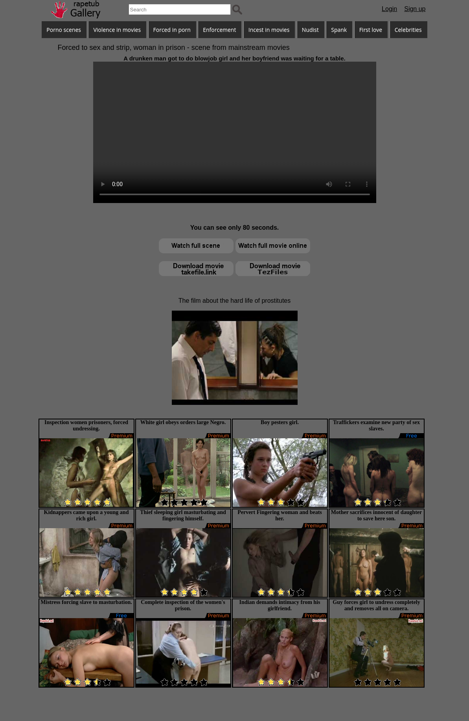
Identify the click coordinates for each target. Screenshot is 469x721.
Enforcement (219, 29)
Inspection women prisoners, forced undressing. (86, 425)
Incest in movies (269, 29)
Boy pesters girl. (280, 422)
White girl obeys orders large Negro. (183, 422)
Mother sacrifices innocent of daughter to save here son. (376, 515)
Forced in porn (172, 29)
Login (389, 8)
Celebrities (408, 29)
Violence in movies (117, 29)
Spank (339, 29)
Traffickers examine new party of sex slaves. (376, 425)
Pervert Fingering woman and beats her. (279, 515)
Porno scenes (63, 29)
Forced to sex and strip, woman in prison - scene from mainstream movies (174, 47)
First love (371, 29)
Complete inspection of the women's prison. (183, 605)
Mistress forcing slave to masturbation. (86, 602)
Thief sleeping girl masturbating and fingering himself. (183, 515)
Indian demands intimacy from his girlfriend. (279, 605)
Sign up (414, 8)
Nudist (310, 29)
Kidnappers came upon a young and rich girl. (86, 515)
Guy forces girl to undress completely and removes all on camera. (376, 605)
